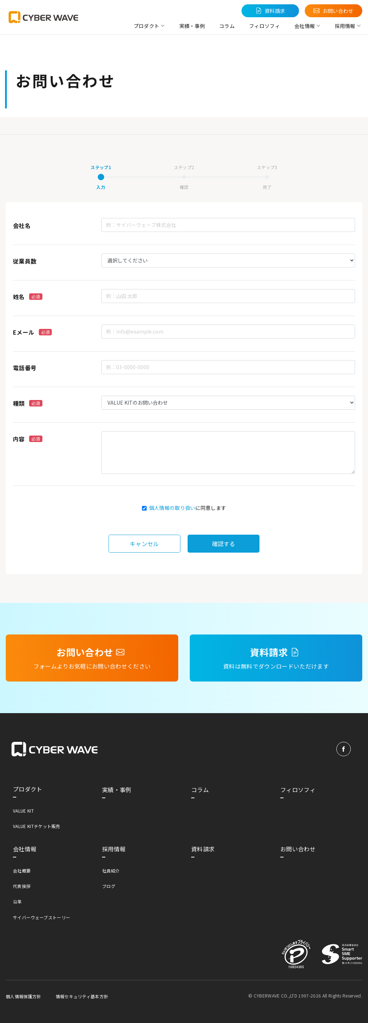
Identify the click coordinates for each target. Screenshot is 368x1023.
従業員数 (24, 261)
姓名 (27, 296)
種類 (27, 403)
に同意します (187, 507)
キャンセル (144, 543)
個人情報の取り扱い (172, 507)
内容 (27, 438)
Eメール (32, 332)
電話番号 (24, 367)
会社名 (22, 225)
